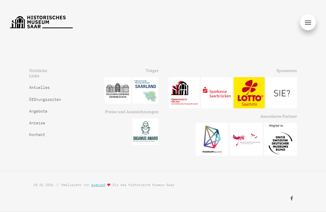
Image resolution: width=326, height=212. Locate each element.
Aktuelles (39, 87)
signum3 (98, 185)
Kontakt (37, 134)
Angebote (38, 111)
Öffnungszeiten (45, 99)
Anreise (37, 122)
